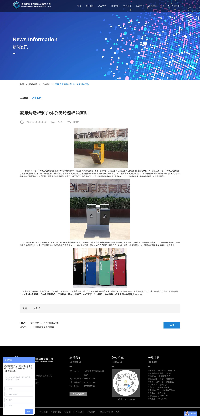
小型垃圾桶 (142, 171)
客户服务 (127, 6)
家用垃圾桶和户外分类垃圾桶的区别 (72, 84)
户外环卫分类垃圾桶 (165, 173)
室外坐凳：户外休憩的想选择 (44, 323)
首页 (79, 6)
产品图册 (176, 6)
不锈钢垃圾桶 (145, 176)
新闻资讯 (33, 84)
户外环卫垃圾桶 (44, 171)
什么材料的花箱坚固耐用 (42, 327)
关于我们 (90, 6)
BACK (77, 122)
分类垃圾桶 (58, 176)
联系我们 (152, 6)
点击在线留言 (78, 394)
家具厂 (119, 412)
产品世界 (102, 6)
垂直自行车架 (106, 412)
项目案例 (115, 6)
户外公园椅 (42, 412)
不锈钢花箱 (56, 412)
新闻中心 (140, 6)
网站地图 (36, 383)
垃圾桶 (36, 308)
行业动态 (46, 84)
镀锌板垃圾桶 (40, 176)
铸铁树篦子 (92, 412)
